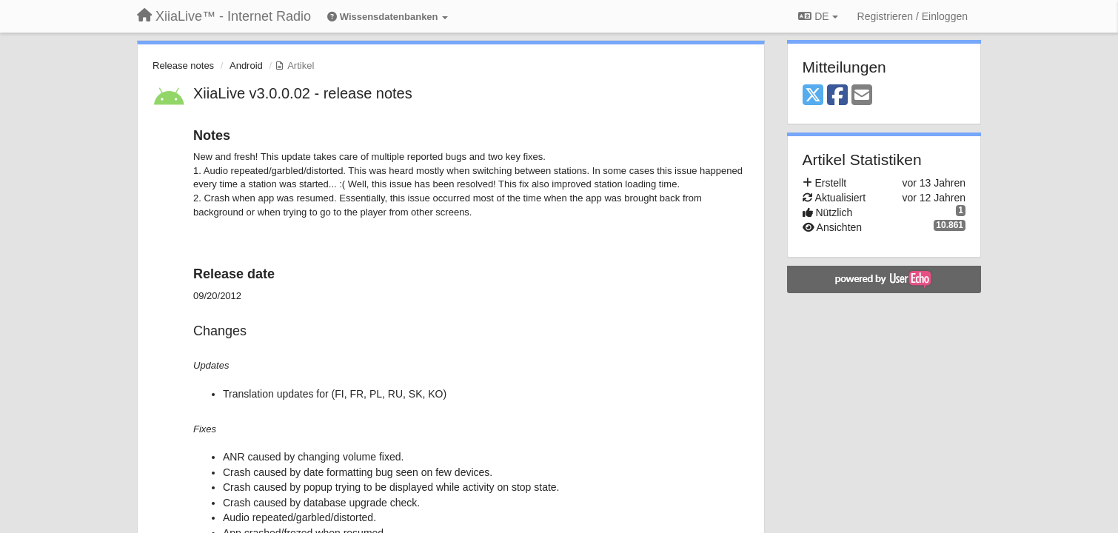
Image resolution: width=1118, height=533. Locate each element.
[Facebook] (837, 96)
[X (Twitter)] (813, 96)
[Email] (861, 96)
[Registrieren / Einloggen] (912, 16)
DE (817, 16)
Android (246, 65)
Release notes (183, 65)
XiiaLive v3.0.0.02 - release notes (302, 93)
